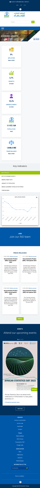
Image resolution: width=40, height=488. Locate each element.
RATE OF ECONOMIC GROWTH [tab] (8, 176)
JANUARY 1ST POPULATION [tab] (8, 183)
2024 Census (20, 439)
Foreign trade (20, 445)
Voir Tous (20, 408)
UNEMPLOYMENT (11, 104)
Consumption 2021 (20, 442)
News (20, 451)
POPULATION (11, 129)
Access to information (17, 1)
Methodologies (20, 461)
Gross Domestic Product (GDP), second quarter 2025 (10, 292)
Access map (20, 423)
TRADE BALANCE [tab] (5, 190)
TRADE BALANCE (11, 151)
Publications (20, 454)
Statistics (20, 457)
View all (20, 318)
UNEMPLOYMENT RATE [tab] (7, 179)
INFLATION (11, 58)
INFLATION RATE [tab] (5, 172)
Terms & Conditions (19, 476)
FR (21, 5)
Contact (26, 1)
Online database (20, 436)
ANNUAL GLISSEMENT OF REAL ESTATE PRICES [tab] (12, 186)
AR (24, 5)
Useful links (20, 426)
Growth (11, 81)
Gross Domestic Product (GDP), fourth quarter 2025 (10, 260)
